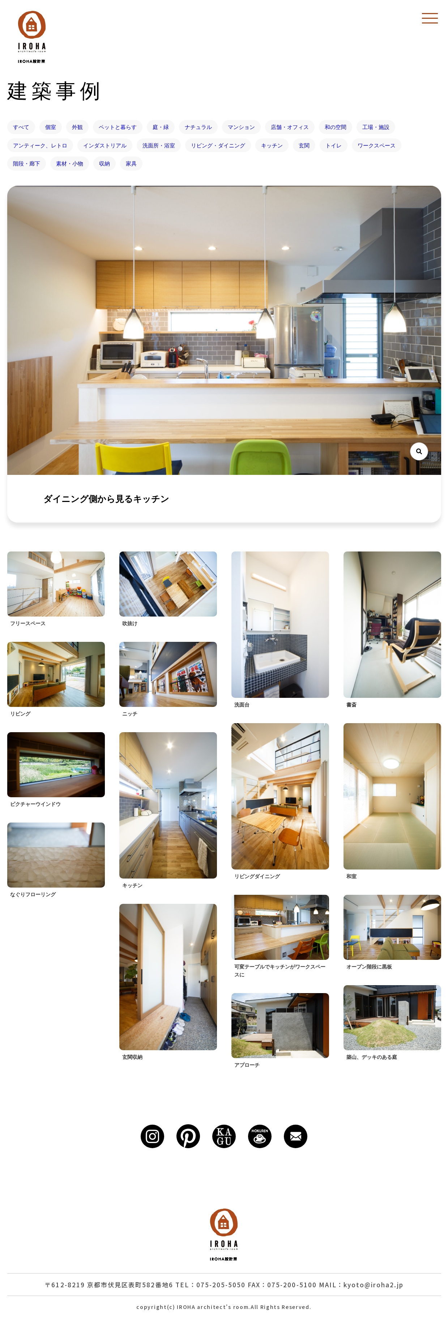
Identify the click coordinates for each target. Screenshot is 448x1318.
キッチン (272, 145)
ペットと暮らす (118, 126)
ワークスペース (377, 145)
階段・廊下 (26, 163)
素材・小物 (69, 163)
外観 (77, 126)
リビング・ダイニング (218, 145)
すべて (21, 126)
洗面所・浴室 (158, 145)
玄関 (304, 145)
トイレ (333, 145)
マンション (241, 126)
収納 (104, 163)
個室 (50, 126)
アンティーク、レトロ (40, 145)
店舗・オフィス (290, 126)
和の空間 (335, 126)
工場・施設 (375, 126)
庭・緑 (161, 126)
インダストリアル (105, 145)
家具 (131, 163)
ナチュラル (198, 126)
